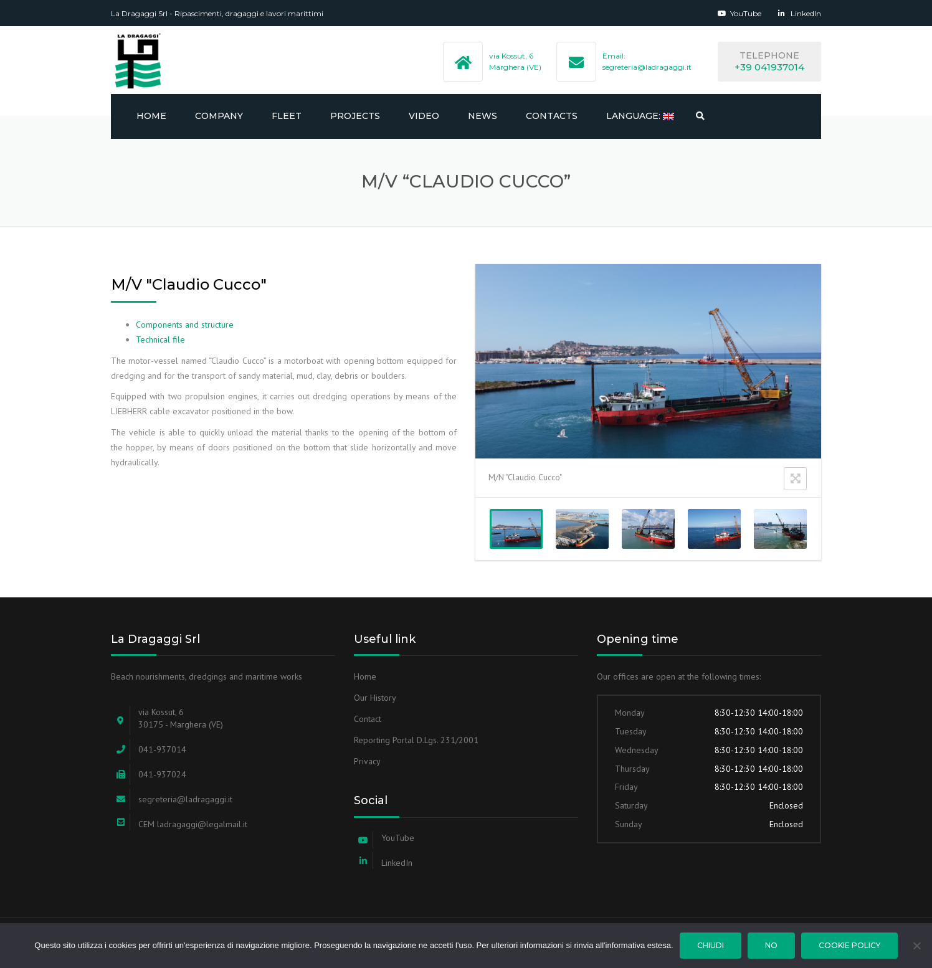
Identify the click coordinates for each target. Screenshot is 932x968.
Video (424, 115)
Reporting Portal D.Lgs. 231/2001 (416, 740)
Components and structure (185, 324)
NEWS (482, 115)
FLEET (287, 115)
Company (219, 115)
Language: (640, 115)
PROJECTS (355, 115)
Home (151, 115)
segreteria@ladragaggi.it (647, 67)
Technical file (160, 339)
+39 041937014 (769, 67)
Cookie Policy (849, 945)
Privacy (367, 761)
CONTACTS (552, 115)
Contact (367, 718)
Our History (375, 697)
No (771, 945)
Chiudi (710, 945)
